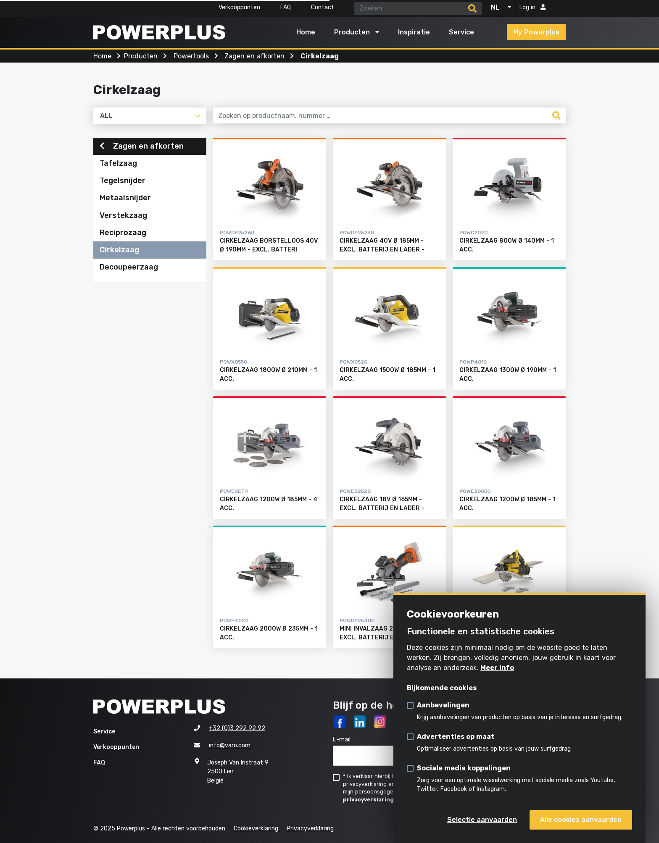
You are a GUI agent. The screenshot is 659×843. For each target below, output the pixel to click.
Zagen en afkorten (142, 146)
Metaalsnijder (125, 198)
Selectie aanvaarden (482, 820)
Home (305, 32)
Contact (322, 7)
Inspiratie (414, 32)
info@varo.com (229, 745)
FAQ (285, 7)
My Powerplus (536, 32)
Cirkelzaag (119, 250)
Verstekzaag (123, 215)
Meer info (497, 668)
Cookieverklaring (257, 828)
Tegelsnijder (122, 181)
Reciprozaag (123, 233)
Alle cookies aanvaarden (581, 820)
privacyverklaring (368, 799)
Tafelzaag (118, 164)
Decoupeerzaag (129, 267)
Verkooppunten (239, 7)
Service (461, 32)
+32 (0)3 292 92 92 (237, 728)
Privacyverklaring (310, 828)
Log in (532, 7)
